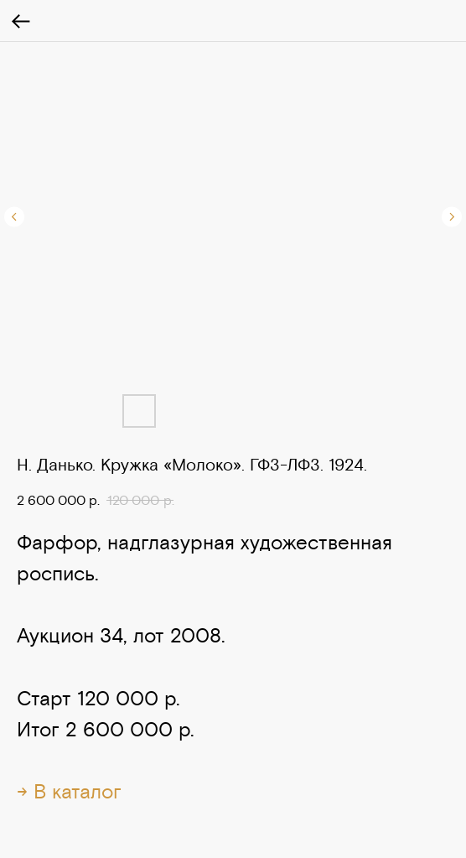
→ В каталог (69, 791)
